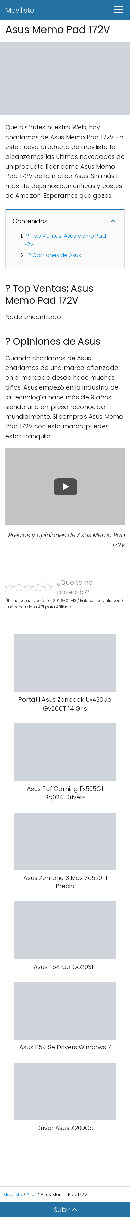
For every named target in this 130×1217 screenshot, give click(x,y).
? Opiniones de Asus (54, 255)
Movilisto (19, 10)
